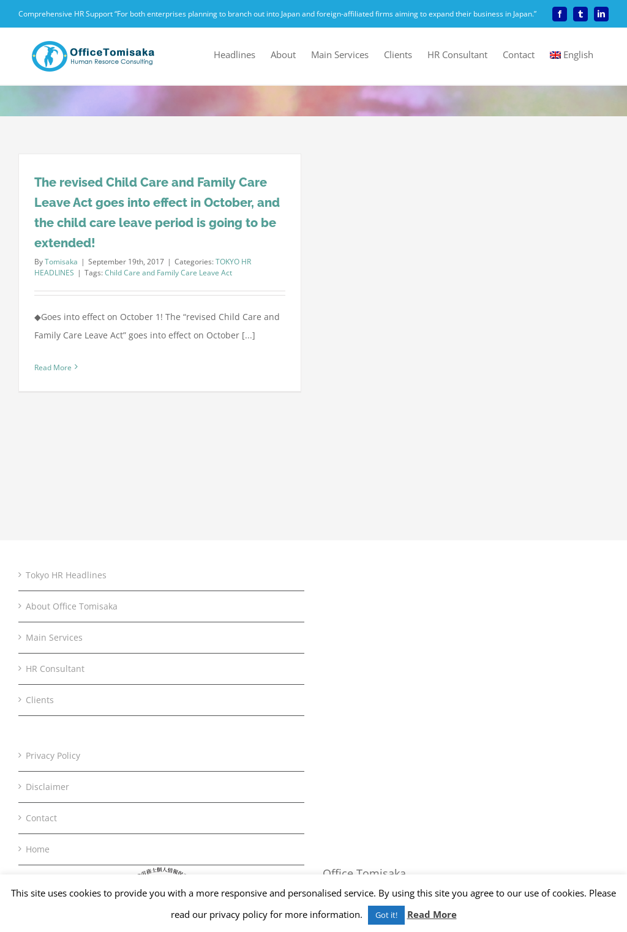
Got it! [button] (386, 914)
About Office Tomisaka (72, 606)
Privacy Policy (53, 755)
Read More (432, 914)
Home (38, 849)
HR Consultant (55, 668)
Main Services (54, 637)
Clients (40, 700)
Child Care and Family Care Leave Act (168, 272)
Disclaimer (47, 786)
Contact (41, 818)
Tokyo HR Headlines (66, 575)
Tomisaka (61, 261)
